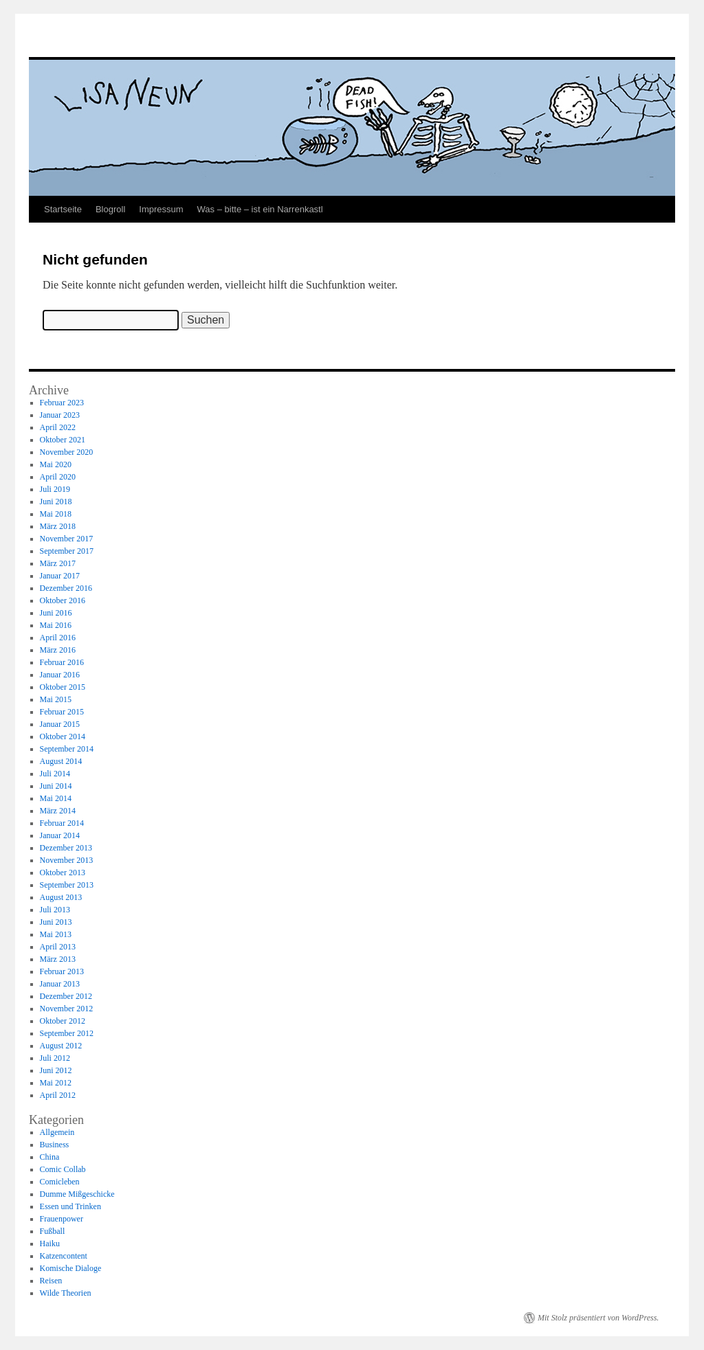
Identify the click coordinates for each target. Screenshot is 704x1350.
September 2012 (67, 1033)
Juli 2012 (55, 1058)
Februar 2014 (62, 823)
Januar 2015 (60, 724)
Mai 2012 (56, 1083)
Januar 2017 (60, 576)
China (50, 1157)
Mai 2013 (56, 934)
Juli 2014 (55, 773)
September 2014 (67, 749)
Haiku (50, 1243)
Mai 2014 (56, 798)
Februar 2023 (62, 402)
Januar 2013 (60, 984)
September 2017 (67, 551)
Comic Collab (63, 1169)
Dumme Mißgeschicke (77, 1194)
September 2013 (67, 885)
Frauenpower (61, 1219)
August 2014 (61, 761)
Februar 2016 (62, 662)
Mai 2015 (56, 699)
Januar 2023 (60, 415)
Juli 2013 (55, 909)
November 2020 (67, 452)
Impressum (161, 209)
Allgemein (57, 1132)
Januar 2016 (60, 674)
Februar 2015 (62, 712)
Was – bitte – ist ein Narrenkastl (260, 209)
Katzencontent (63, 1256)
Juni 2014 (56, 786)
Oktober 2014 (62, 736)
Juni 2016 (56, 613)
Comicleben (60, 1181)
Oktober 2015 (62, 687)
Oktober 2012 (62, 1021)
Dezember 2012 (66, 996)
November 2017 (67, 538)
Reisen (51, 1280)
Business (54, 1144)
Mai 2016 (56, 625)
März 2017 (58, 563)
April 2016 (58, 637)
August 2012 (61, 1045)
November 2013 (67, 860)
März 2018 (58, 526)
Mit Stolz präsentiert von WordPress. (598, 1318)
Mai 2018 (56, 514)
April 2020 (58, 477)
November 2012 (67, 1008)
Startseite (63, 209)
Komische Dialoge (71, 1268)
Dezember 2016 (66, 588)
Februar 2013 (62, 971)
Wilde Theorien (65, 1293)
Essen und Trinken (70, 1206)
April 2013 (58, 947)
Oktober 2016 (62, 600)
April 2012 (58, 1095)
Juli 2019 (55, 489)
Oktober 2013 (62, 872)
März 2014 (58, 810)
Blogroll (110, 209)
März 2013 (58, 959)
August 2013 (61, 897)
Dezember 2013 (66, 848)
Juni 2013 (56, 922)
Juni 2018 (56, 501)
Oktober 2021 (62, 440)
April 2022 (58, 427)
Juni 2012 (56, 1070)
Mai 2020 (56, 464)
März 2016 (58, 650)
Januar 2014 (60, 835)
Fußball (52, 1231)
